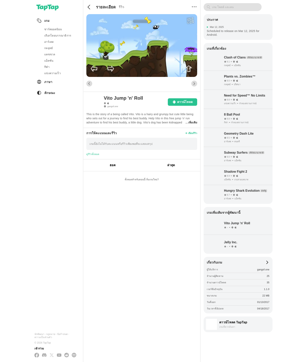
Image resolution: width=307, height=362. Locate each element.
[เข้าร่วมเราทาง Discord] (44, 355)
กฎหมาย (50, 334)
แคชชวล (49, 54)
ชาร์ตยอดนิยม (53, 29)
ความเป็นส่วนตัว (43, 337)
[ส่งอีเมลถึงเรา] (74, 355)
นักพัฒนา (39, 334)
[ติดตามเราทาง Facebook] (36, 355)
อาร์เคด (49, 41)
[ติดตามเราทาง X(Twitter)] (51, 355)
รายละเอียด (106, 7)
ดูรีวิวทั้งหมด (92, 154)
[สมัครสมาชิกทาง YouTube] (59, 355)
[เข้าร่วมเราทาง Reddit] (66, 355)
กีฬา (47, 66)
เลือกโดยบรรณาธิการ (57, 35)
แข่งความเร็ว (52, 73)
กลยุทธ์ (48, 48)
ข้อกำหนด (62, 334)
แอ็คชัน (48, 60)
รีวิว (121, 7)
